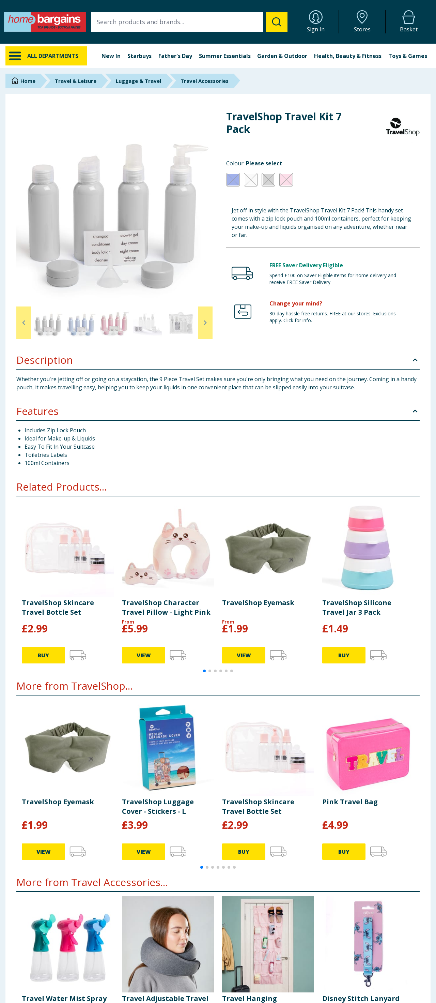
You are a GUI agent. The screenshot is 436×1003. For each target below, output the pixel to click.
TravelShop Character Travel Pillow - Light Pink (166, 607)
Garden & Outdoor (282, 56)
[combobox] (189, 22)
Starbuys (139, 56)
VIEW (144, 655)
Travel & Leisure (75, 80)
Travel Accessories (205, 80)
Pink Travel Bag (350, 801)
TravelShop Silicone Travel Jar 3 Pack (356, 607)
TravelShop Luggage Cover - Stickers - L (158, 806)
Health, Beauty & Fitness (348, 56)
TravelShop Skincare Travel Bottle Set (58, 607)
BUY (43, 655)
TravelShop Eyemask (258, 602)
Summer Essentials (225, 56)
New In (111, 56)
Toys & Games (407, 56)
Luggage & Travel (138, 80)
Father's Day (175, 56)
